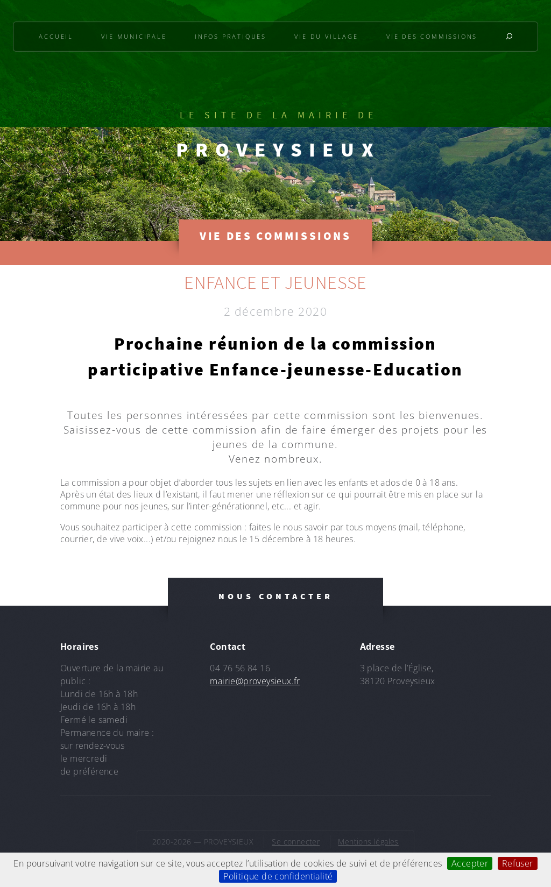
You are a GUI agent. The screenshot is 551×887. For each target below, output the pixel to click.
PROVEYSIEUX (278, 149)
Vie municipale (133, 36)
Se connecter (296, 841)
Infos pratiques (230, 36)
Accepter (469, 863)
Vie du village (326, 36)
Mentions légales (368, 841)
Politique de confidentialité (278, 876)
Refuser (517, 863)
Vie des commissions (431, 36)
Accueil (56, 36)
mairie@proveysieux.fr (255, 681)
